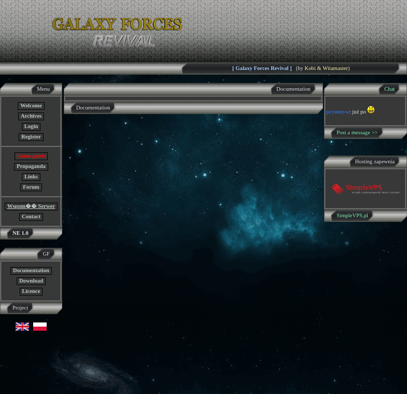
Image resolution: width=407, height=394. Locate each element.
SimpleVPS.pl (352, 215)
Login (31, 126)
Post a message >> (356, 132)
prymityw (337, 112)
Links (31, 176)
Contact (31, 216)
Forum (31, 187)
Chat (389, 89)
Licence (31, 291)
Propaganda (31, 166)
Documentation (31, 270)
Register (31, 136)
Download (31, 281)
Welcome (30, 105)
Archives (31, 116)
